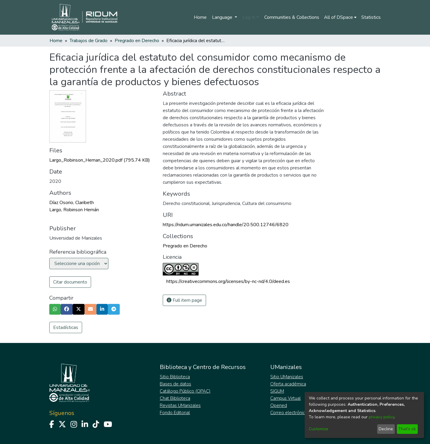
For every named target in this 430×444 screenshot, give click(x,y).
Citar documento (70, 282)
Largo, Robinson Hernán (74, 209)
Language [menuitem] (223, 17)
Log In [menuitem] (248, 17)
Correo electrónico (289, 413)
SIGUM (277, 391)
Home (200, 17)
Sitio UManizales (286, 377)
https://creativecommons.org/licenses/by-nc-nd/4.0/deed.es (228, 281)
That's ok (407, 429)
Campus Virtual (285, 398)
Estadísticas (65, 327)
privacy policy (381, 417)
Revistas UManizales (180, 405)
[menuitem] (340, 17)
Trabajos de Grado (89, 40)
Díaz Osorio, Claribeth (71, 202)
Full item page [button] (184, 300)
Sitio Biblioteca (175, 377)
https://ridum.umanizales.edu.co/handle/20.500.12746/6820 (225, 224)
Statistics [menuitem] (371, 17)
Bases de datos (175, 384)
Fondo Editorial (175, 413)
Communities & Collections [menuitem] (291, 17)
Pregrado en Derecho (137, 40)
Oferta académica (288, 384)
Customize (318, 429)
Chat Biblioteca (175, 398)
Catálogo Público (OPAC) (185, 391)
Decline (386, 429)
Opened (278, 405)
